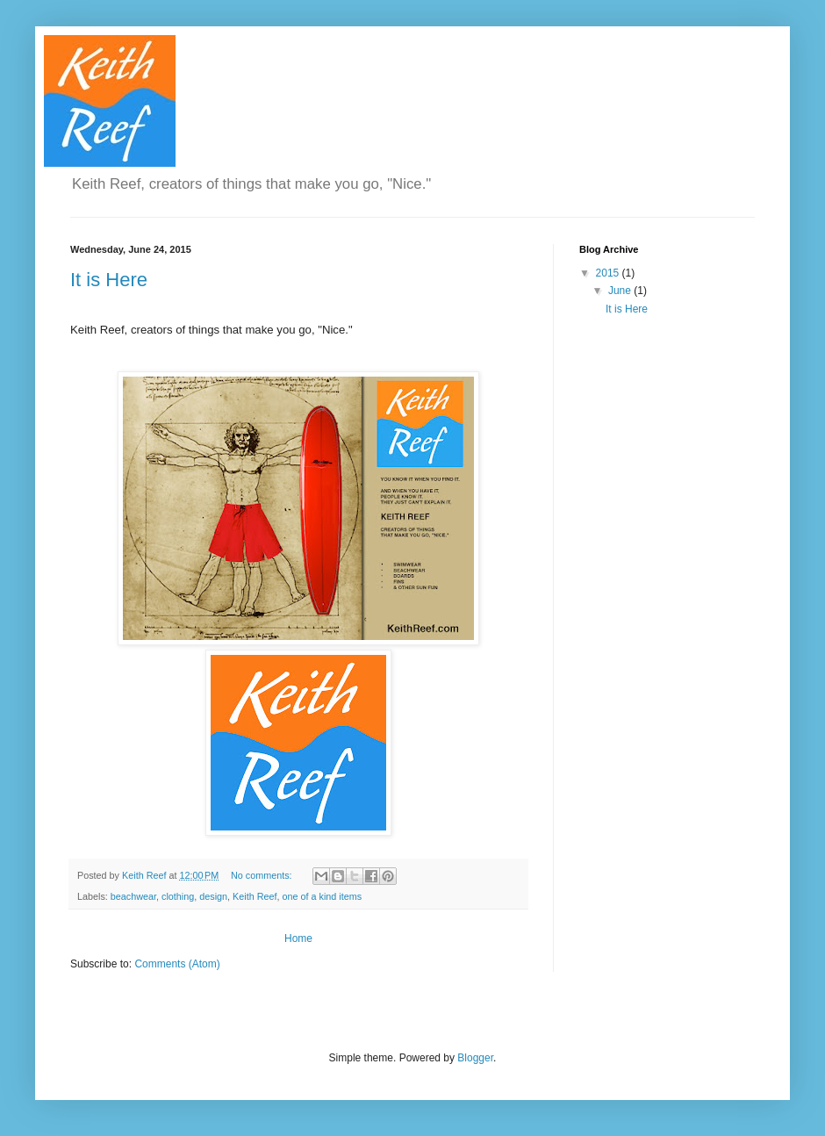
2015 (609, 273)
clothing (177, 896)
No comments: (263, 875)
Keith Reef (254, 896)
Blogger (475, 1058)
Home (298, 938)
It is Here (108, 280)
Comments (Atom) (176, 964)
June (621, 290)
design (213, 896)
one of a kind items (322, 896)
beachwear (133, 896)
